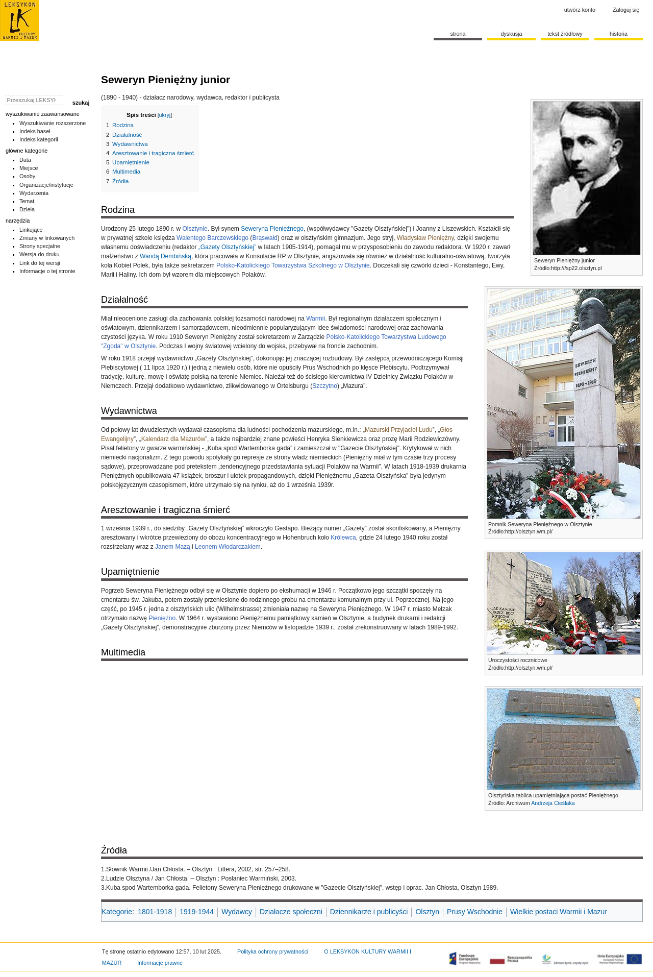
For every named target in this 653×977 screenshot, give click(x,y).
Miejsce (28, 168)
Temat (27, 201)
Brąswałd (264, 237)
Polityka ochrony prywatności (272, 951)
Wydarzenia (33, 193)
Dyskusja (511, 34)
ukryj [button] (165, 115)
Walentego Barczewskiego (212, 237)
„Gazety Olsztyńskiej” (227, 247)
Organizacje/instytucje (46, 185)
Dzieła (27, 209)
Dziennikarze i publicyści (369, 912)
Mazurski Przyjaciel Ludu (399, 429)
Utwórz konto (579, 10)
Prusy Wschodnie (475, 912)
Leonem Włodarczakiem (228, 546)
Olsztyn (427, 912)
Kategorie (117, 912)
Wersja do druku (39, 254)
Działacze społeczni (291, 912)
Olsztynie (194, 228)
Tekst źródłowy (565, 34)
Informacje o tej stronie (47, 271)
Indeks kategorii (38, 139)
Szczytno (324, 385)
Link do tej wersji (39, 263)
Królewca (343, 537)
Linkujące (31, 230)
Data (25, 160)
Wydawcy (236, 912)
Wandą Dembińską (165, 256)
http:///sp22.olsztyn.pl (576, 268)
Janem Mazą (172, 546)
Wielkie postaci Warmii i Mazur (558, 912)
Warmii (315, 318)
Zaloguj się (626, 10)
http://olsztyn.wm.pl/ (528, 531)
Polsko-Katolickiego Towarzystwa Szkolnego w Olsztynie (293, 265)
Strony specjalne (39, 246)
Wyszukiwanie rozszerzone (52, 123)
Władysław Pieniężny (425, 237)
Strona (457, 34)
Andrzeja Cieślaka (552, 803)
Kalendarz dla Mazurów (173, 439)
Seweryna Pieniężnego (272, 228)
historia (618, 34)
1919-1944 (197, 912)
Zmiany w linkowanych (46, 238)
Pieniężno (161, 618)
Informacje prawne (160, 963)
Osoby (27, 176)
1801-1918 (155, 912)
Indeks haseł (35, 131)
